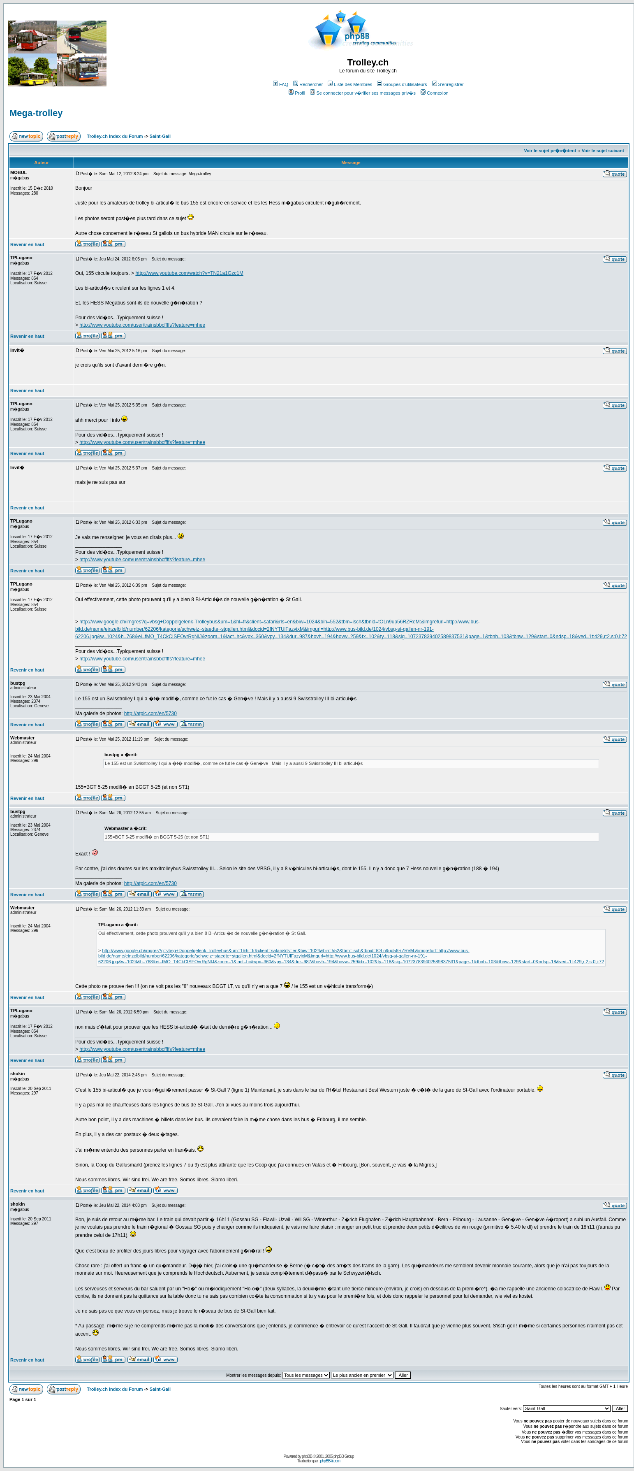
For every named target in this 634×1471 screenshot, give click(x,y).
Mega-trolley (36, 113)
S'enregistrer (448, 84)
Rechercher (308, 84)
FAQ (280, 84)
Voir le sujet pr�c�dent (550, 150)
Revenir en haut (27, 244)
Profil (297, 93)
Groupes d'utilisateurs (402, 84)
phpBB (307, 1456)
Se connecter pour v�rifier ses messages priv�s (362, 93)
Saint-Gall (160, 136)
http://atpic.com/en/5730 (150, 713)
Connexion (435, 93)
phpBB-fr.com (330, 1461)
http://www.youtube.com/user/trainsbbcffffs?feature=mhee (142, 325)
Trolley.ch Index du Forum (115, 136)
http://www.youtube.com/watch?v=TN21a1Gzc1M (189, 273)
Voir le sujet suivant (603, 150)
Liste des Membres (350, 84)
